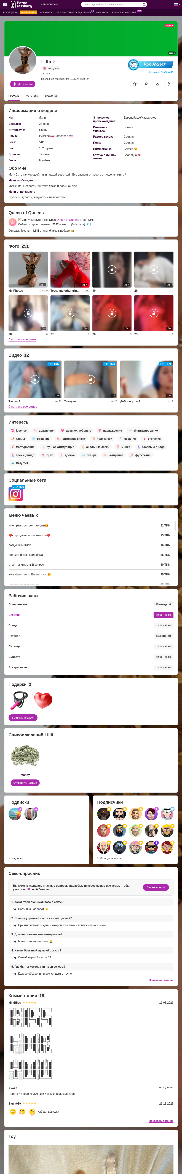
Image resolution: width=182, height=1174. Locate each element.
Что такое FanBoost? (160, 72)
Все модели (10, 12)
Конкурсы (102, 12)
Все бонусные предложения (75, 12)
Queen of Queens (68, 219)
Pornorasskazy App (125, 12)
